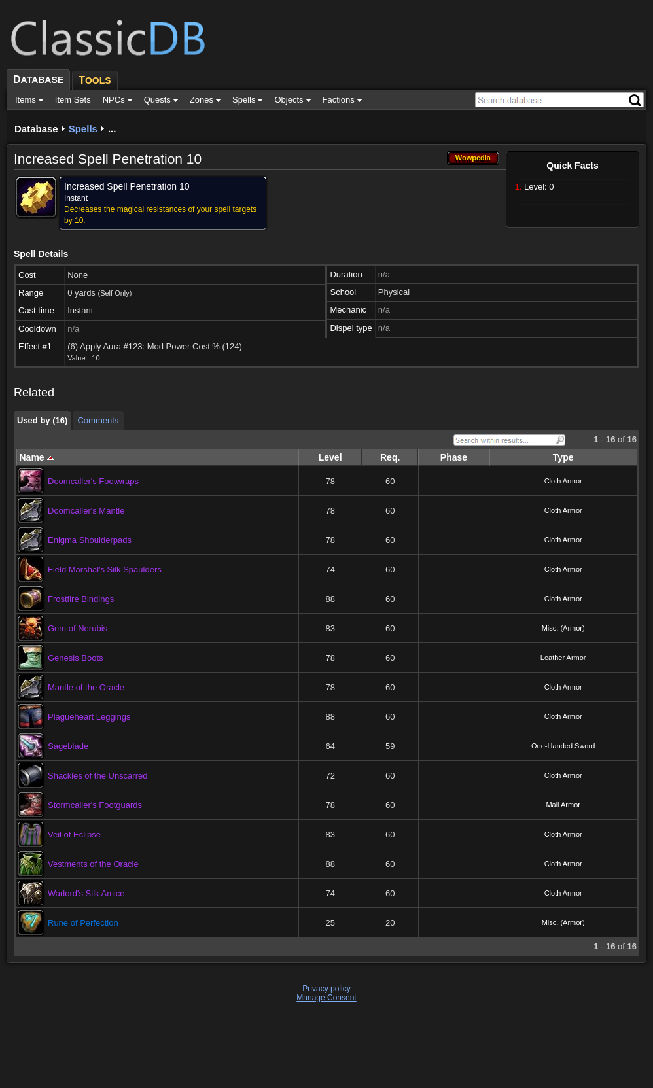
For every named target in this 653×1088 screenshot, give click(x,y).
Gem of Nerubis (77, 628)
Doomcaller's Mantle (86, 511)
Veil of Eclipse (74, 834)
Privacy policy (326, 988)
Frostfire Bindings (81, 599)
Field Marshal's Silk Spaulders (105, 569)
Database (36, 128)
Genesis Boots (75, 658)
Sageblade (68, 746)
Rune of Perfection (83, 923)
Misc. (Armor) (563, 628)
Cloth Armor (563, 481)
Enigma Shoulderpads (90, 540)
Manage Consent (326, 997)
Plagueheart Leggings (89, 717)
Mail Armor (563, 805)
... (112, 128)
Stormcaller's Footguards (95, 805)
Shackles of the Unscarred (97, 776)
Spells (83, 128)
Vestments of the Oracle (93, 864)
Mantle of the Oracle (86, 687)
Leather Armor (563, 657)
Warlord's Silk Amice (86, 893)
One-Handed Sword (563, 746)
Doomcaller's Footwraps (93, 481)
